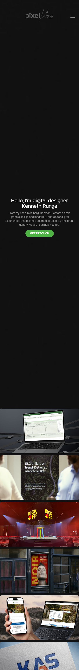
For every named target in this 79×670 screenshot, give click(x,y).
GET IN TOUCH (39, 233)
